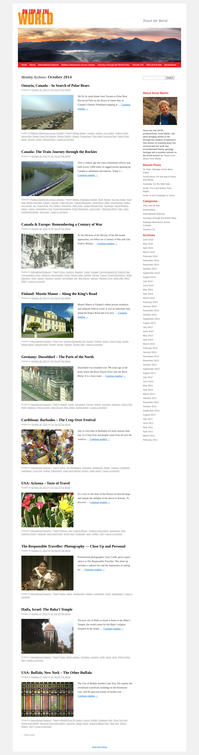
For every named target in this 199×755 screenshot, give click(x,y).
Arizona (63, 531)
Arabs (62, 657)
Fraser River (42, 206)
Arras (62, 272)
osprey (31, 209)
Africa (62, 468)
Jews (114, 657)
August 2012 (149, 373)
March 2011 (149, 435)
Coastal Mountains (82, 203)
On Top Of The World (61, 90)
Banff (100, 199)
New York (114, 723)
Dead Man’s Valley (101, 203)
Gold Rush (66, 206)
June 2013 (148, 331)
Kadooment (56, 471)
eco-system (108, 133)
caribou (99, 133)
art (61, 341)
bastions (70, 272)
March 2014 (149, 298)
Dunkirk (87, 275)
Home (24, 65)
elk (34, 206)
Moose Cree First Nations (44, 136)
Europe (95, 275)
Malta (128, 275)
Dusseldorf (80, 404)
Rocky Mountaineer (62, 209)
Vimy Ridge (67, 278)
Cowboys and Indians (99, 531)
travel (108, 594)
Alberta (75, 199)
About (32, 65)
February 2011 (150, 440)
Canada (90, 133)
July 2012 (148, 377)
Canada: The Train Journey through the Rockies (59, 152)
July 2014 (148, 281)
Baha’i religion (73, 657)
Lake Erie (70, 723)
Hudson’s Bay (121, 133)
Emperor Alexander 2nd (74, 341)
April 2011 (148, 431)
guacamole (115, 531)
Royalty (52, 344)
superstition (99, 594)
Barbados (86, 468)
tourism (40, 278)
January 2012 (150, 398)
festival (46, 471)
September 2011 (151, 410)
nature (24, 209)
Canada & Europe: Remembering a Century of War (61, 224)
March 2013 (149, 344)
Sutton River (123, 136)
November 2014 (151, 264)
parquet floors (41, 344)
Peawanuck (85, 136)
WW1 (126, 278)
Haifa (102, 657)
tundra (39, 139)
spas (88, 534)
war (75, 278)
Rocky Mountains (80, 209)
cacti (70, 531)
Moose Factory (64, 136)
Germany (106, 404)
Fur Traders (54, 206)
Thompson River (109, 209)
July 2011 (148, 419)
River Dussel (57, 408)
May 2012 (148, 385)
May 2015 (148, 243)
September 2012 (151, 369)
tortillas (95, 534)
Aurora (87, 720)
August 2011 (149, 414)
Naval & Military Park (99, 723)
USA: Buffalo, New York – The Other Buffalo (56, 673)
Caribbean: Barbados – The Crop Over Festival (58, 420)
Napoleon (25, 278)
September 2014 (151, 273)
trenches (49, 278)
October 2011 (150, 406)
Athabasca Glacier (88, 199)
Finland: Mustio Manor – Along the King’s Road (59, 294)
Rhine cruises (43, 408)
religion (89, 594)
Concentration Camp (30, 275)
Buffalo (94, 720)
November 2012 (151, 360)
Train (120, 209)
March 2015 (149, 252)
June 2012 (148, 381)
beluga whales (79, 133)
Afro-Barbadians (73, 468)
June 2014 (148, 285)
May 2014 (148, 289)
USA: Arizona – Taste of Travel (45, 483)
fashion (97, 404)
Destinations (170, 65)
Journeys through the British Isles (114, 65)
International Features (48, 65)
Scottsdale (80, 534)
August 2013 (149, 323)
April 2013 (148, 339)
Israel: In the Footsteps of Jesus (159, 195)
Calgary (46, 203)
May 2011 (148, 427)
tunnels (58, 278)
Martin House (82, 723)
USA (102, 534)
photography (79, 594)
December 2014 (151, 260)
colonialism (26, 471)
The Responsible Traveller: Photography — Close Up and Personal (73, 546)
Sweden (68, 344)
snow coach (94, 209)
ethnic (69, 594)
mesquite (42, 534)
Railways (32, 408)
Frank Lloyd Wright (30, 723)
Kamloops (108, 206)
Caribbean (124, 468)
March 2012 (149, 394)
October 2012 (150, 364)
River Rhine (69, 408)
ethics (62, 594)
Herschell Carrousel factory (52, 723)
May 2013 (148, 335)
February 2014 (150, 302)
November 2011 (151, 402)
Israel (108, 657)
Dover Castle (77, 275)
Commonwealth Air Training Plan (114, 272)
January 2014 (150, 306)
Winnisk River (49, 139)
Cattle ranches (66, 203)
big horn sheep (119, 199)
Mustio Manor (27, 344)
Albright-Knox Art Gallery (71, 720)
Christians (85, 657)
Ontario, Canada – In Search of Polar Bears (55, 85)
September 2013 (151, 319)
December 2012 (151, 356)
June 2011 (148, 423)
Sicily (33, 278)
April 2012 (148, 389)
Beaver (107, 199)
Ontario (75, 136)
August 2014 (149, 277)
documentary (117, 203)
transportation (82, 408)
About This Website (99, 747)
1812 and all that (153, 65)
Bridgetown (98, 468)
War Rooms (83, 278)
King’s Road (115, 341)
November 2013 (151, 310)
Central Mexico (81, 531)
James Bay (26, 136)
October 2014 (150, 268)
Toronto (31, 139)
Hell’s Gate (77, 206)
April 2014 (148, 294)
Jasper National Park (93, 206)
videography (117, 594)
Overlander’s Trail (44, 209)
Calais (87, 272)
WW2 (23, 281)
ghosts (105, 341)
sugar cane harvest (72, 471)
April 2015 (148, 248)
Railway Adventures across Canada (78, 65)
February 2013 (150, 348)
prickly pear (69, 534)
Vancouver (44, 212)
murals (125, 341)
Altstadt (63, 404)
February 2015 (150, 256)
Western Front (105, 278)
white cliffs (118, 278)
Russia (60, 344)
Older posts (28, 735)
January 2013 (150, 352)
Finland (97, 341)
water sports (95, 471)
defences (46, 275)
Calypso (115, 468)
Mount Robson (121, 206)
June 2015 (148, 239)
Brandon (79, 272)
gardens (95, 657)
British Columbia (34, 203)
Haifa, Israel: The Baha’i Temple (46, 609)
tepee (24, 139)
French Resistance (116, 275)
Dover (67, 275)
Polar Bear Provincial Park (104, 136)
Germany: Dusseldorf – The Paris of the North (57, 357)
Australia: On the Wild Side (156, 184)
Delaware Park (105, 720)
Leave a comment (65, 139)
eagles (127, 203)
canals (71, 404)
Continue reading (88, 175)
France (103, 275)
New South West (55, 534)
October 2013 (150, 314)
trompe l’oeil (78, 344)
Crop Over (37, 471)
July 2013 (148, 327)
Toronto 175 (137, 65)
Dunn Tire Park (120, 720)
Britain (107, 468)
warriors (94, 278)
